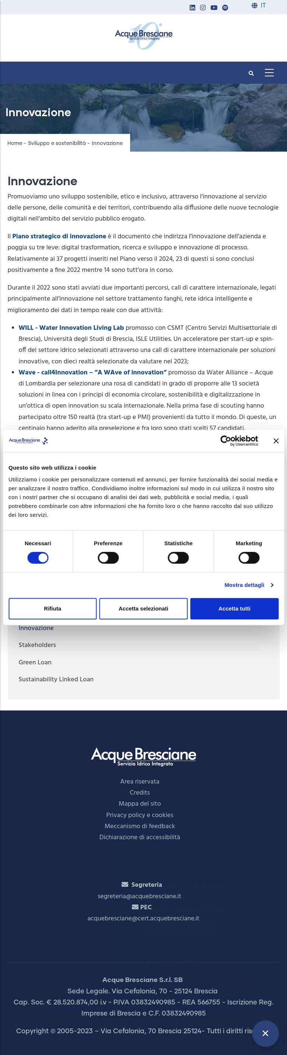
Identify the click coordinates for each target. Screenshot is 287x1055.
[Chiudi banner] (276, 440)
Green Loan (35, 662)
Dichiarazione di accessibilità (139, 837)
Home (14, 143)
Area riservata (139, 781)
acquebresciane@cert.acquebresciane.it (144, 918)
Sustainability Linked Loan (56, 679)
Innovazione (36, 628)
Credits (140, 793)
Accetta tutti (234, 608)
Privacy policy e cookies (139, 815)
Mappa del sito (140, 804)
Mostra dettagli (244, 585)
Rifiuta (52, 608)
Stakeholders (37, 645)
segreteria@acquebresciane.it (139, 896)
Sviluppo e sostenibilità (57, 143)
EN (265, 15)
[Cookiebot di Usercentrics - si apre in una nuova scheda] (225, 440)
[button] (192, 8)
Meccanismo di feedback (140, 826)
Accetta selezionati (143, 608)
